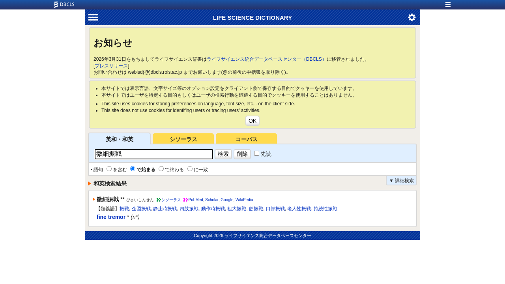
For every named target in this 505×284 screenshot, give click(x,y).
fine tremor (111, 217)
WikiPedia (244, 200)
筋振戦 (256, 208)
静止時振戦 (165, 208)
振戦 (124, 208)
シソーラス (183, 139)
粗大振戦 (236, 208)
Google (227, 200)
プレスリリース (111, 66)
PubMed (195, 200)
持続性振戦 (325, 208)
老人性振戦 (299, 208)
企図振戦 (141, 208)
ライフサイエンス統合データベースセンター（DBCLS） (267, 59)
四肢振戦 (189, 208)
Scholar (211, 200)
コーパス (247, 139)
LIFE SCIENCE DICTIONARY (252, 17)
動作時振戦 (213, 208)
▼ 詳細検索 (401, 180)
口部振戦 (275, 208)
